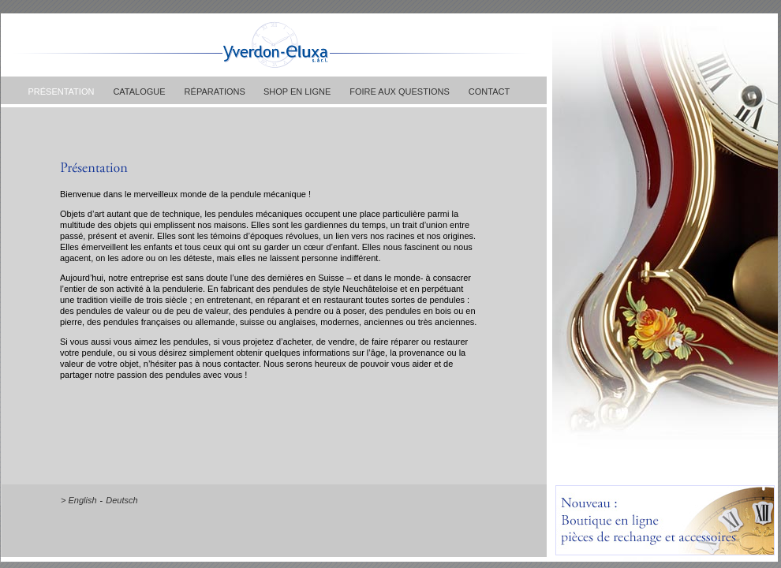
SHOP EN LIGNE (296, 91)
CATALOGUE (139, 91)
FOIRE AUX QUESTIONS (399, 91)
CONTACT (489, 91)
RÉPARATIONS (215, 91)
